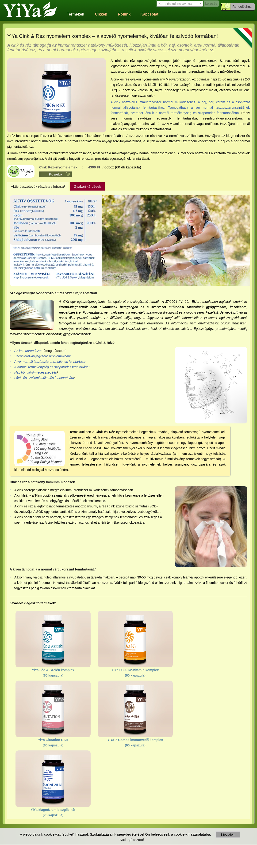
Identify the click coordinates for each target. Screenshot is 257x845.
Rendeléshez (242, 6)
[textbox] (180, 4)
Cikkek (101, 14)
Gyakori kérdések (87, 186)
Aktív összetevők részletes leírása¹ (38, 186)
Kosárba (55, 174)
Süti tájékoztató (131, 840)
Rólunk (124, 14)
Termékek (75, 14)
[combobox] (179, 4)
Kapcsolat (149, 14)
